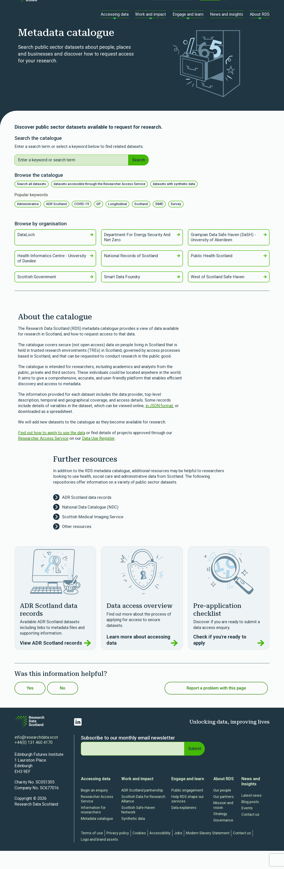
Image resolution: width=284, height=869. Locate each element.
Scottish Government (55, 294)
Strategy (220, 832)
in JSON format (159, 423)
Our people (222, 808)
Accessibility (160, 851)
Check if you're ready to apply (228, 658)
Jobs (178, 851)
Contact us (210, 10)
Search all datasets (31, 202)
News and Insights (250, 799)
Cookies (139, 851)
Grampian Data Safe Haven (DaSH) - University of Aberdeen (229, 255)
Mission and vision (223, 823)
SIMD (159, 222)
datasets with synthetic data (174, 202)
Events (247, 826)
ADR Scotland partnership (142, 808)
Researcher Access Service (43, 456)
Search (137, 177)
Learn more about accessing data (141, 658)
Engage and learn (187, 796)
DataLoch (55, 252)
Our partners (223, 815)
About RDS (223, 796)
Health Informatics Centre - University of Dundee (55, 276)
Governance (223, 838)
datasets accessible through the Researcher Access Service (99, 202)
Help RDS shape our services (187, 817)
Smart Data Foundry (142, 294)
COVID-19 (81, 222)
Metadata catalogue (97, 837)
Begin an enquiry (94, 808)
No (78, 706)
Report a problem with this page (216, 706)
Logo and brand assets (99, 857)
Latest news (251, 813)
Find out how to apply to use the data (51, 450)
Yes (35, 706)
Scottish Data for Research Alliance (143, 817)
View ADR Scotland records (55, 661)
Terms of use (92, 851)
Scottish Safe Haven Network (138, 828)
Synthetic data (133, 837)
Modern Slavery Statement (207, 851)
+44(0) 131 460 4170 (33, 760)
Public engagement (187, 808)
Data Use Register (98, 456)
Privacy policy (117, 851)
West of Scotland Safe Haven (229, 294)
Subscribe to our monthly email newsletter (128, 756)
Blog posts (250, 820)
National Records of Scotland (142, 273)
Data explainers (183, 826)
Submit (193, 766)
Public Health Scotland (229, 273)
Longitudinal (117, 222)
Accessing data (95, 796)
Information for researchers (93, 828)
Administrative (28, 222)
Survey (176, 222)
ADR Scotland (56, 222)
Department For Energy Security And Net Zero (142, 255)
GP (98, 222)
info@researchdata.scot (36, 755)
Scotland (141, 222)
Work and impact (137, 796)
